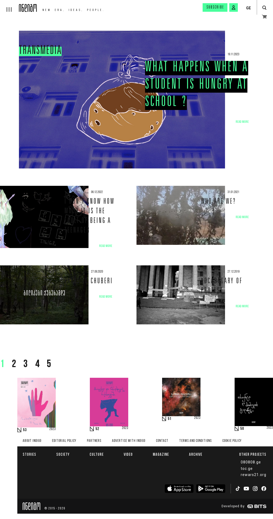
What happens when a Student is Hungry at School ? (196, 85)
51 (169, 419)
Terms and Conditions (195, 441)
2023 (52, 429)
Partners (94, 441)
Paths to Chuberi (89, 281)
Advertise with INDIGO (128, 441)
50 (242, 429)
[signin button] (233, 7)
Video (128, 454)
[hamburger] (9, 6)
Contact (162, 441)
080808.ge (251, 462)
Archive (195, 454)
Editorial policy (64, 441)
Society (63, 454)
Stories (29, 454)
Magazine (161, 454)
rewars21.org (253, 475)
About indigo (32, 441)
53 (25, 430)
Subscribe (215, 7)
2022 (270, 428)
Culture (97, 454)
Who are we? (218, 202)
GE (248, 8)
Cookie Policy (232, 441)
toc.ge (247, 468)
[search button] (264, 8)
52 (97, 429)
